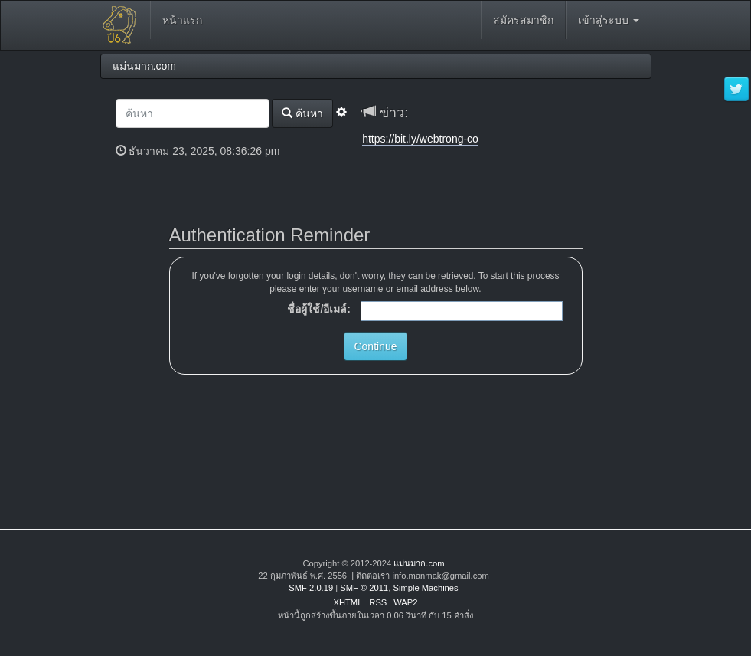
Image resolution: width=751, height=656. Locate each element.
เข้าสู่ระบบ (608, 20)
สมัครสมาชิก (523, 20)
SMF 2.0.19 (311, 587)
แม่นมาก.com (418, 563)
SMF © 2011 (364, 587)
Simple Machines (425, 587)
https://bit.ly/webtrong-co (420, 139)
